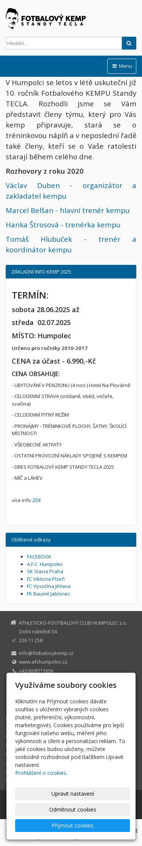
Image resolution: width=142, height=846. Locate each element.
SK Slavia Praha (45, 571)
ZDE (36, 500)
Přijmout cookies (72, 825)
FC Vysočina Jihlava (48, 586)
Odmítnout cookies (72, 809)
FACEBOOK (39, 556)
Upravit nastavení (72, 793)
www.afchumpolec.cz (43, 661)
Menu (121, 65)
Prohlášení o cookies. (41, 772)
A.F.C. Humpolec (45, 564)
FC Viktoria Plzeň (46, 578)
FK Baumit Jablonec (48, 593)
